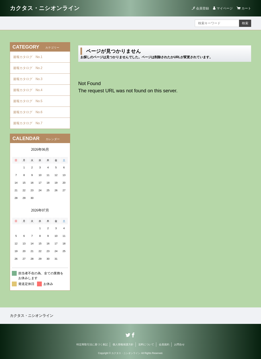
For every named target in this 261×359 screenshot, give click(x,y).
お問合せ (179, 344)
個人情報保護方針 (123, 344)
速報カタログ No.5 (29, 101)
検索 (245, 23)
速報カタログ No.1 (29, 57)
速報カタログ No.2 (29, 68)
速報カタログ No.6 (29, 112)
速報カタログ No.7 (29, 123)
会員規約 (164, 344)
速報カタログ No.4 (29, 90)
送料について (146, 344)
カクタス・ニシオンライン (45, 8)
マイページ (225, 8)
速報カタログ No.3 (29, 79)
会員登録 (202, 8)
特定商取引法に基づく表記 (92, 344)
